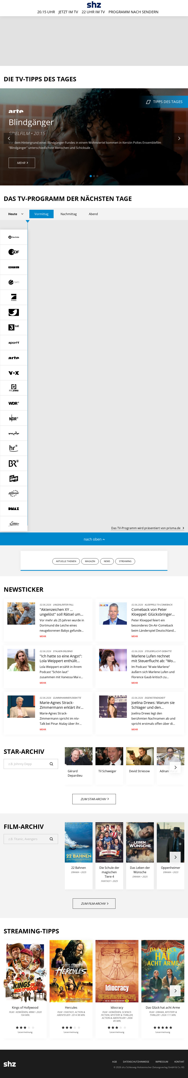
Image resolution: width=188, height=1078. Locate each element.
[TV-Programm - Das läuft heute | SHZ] (94, 4)
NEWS (107, 561)
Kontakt (179, 1061)
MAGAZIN (90, 561)
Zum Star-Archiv (95, 799)
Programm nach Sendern (133, 11)
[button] (91, 176)
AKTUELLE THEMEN (66, 561)
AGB (114, 1061)
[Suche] (31, 764)
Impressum (162, 1061)
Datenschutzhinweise (136, 1061)
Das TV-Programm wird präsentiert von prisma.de (147, 528)
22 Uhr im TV (93, 11)
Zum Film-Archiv (94, 904)
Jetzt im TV (68, 11)
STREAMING (125, 561)
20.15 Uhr (46, 11)
